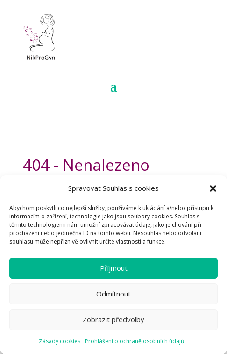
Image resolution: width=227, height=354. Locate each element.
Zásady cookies (59, 341)
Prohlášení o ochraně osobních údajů (134, 341)
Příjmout (114, 268)
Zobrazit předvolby (113, 319)
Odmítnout (113, 293)
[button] (213, 188)
